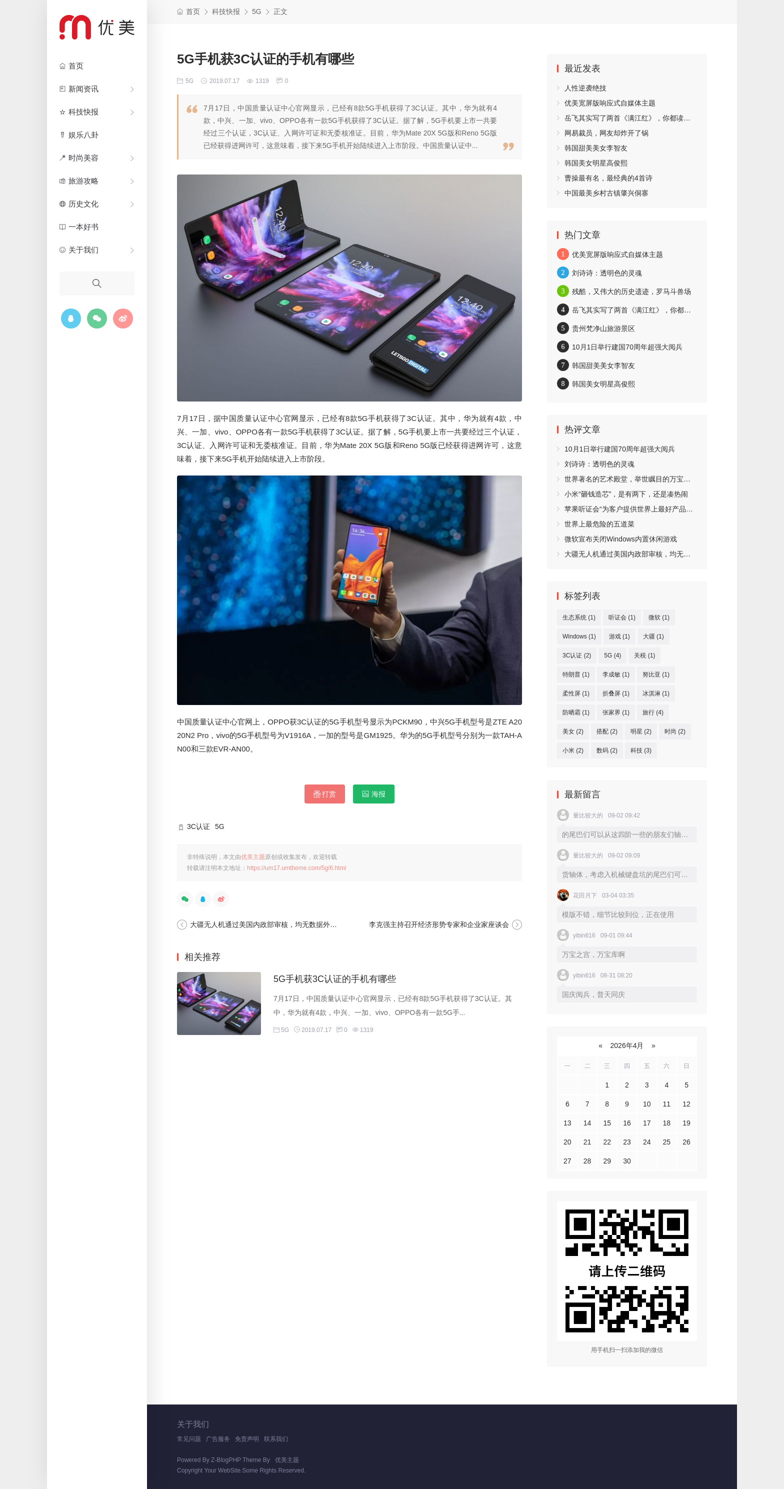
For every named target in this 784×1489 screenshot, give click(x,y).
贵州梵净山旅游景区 (603, 328)
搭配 (607, 731)
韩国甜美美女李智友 (596, 148)
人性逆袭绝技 (585, 88)
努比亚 (656, 674)
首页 (72, 66)
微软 (659, 617)
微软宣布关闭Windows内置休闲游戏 (620, 539)
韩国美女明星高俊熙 (596, 163)
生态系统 (579, 617)
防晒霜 (576, 712)
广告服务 (218, 1439)
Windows (579, 636)
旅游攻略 (79, 181)
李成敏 (616, 674)
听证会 (622, 617)
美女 (573, 731)
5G (257, 12)
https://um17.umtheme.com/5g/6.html (296, 868)
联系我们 (276, 1439)
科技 (641, 750)
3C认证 (198, 826)
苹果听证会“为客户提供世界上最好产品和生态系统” (643, 509)
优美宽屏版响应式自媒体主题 (610, 103)
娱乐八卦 (79, 135)
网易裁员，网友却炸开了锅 (606, 133)
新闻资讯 (79, 89)
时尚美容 (79, 158)
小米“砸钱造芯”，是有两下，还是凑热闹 (626, 494)
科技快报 (79, 112)
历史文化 (79, 204)
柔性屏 (576, 693)
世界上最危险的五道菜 (599, 524)
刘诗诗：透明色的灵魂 (607, 273)
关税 (644, 655)
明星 (641, 731)
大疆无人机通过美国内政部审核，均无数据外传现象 (270, 924)
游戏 (619, 636)
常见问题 (189, 1439)
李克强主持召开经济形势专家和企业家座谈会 (439, 924)
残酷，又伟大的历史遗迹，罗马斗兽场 (631, 292)
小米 (573, 750)
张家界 (616, 712)
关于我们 (79, 250)
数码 (607, 750)
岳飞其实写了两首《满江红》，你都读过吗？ (634, 118)
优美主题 (253, 857)
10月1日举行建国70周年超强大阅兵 (627, 347)
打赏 (325, 794)
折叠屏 (616, 693)
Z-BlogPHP (226, 1460)
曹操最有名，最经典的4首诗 (608, 178)
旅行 (653, 712)
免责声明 (247, 1439)
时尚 (675, 731)
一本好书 (79, 227)
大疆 (653, 636)
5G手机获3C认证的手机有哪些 (335, 979)
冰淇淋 (656, 693)
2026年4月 (627, 1046)
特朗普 (576, 674)
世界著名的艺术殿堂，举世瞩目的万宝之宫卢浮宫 (641, 479)
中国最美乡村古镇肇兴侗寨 (606, 193)
